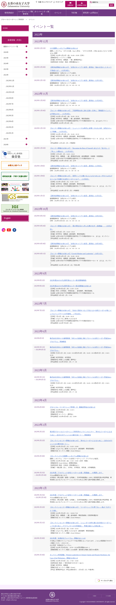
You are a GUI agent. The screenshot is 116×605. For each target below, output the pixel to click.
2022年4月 (9, 121)
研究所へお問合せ (90, 13)
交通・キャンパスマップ (44, 2)
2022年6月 (9, 110)
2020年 (5, 144)
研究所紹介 (9, 13)
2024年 (5, 63)
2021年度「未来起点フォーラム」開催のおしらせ (68, 538)
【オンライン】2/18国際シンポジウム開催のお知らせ (69, 456)
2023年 (5, 69)
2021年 (5, 139)
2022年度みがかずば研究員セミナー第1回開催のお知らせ (70, 286)
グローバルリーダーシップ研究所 (12, 19)
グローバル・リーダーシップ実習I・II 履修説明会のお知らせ (72, 407)
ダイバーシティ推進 (41, 12)
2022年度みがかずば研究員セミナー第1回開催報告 (68, 280)
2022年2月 (9, 127)
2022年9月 (9, 98)
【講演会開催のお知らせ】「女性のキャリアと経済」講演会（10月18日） (76, 244)
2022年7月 (9, 104)
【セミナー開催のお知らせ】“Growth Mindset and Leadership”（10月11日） (76, 254)
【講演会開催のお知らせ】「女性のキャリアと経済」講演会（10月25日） (76, 216)
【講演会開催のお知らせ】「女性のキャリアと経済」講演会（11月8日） (76, 166)
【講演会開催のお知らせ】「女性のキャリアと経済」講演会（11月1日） (76, 196)
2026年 (5, 52)
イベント (58, 13)
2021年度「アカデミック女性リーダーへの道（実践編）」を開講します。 (76, 473)
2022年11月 (10, 86)
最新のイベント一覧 (10, 46)
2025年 (5, 58)
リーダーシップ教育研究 (25, 12)
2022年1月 (9, 133)
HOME (5, 28)
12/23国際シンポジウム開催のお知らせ (64, 48)
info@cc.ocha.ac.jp (11, 600)
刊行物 (74, 13)
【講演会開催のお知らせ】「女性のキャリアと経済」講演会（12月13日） (76, 80)
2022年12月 (10, 80)
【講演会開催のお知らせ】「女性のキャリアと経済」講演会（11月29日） (76, 100)
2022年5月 (9, 115)
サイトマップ (58, 2)
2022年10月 (10, 92)
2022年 (5, 75)
